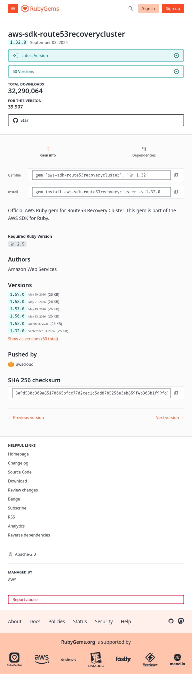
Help (126, 621)
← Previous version (26, 417)
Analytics (16, 526)
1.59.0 (17, 294)
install (13, 192)
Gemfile (14, 175)
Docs (35, 621)
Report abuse (25, 599)
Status (80, 621)
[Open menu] (13, 8)
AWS (12, 579)
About (15, 621)
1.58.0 (17, 301)
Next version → (169, 417)
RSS (11, 517)
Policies (56, 621)
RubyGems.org (78, 642)
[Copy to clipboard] (176, 175)
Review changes (23, 490)
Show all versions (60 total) (33, 339)
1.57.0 (17, 309)
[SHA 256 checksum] (91, 393)
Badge (14, 499)
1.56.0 (17, 316)
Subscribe (17, 508)
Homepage (18, 454)
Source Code (20, 472)
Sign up (173, 8)
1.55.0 (17, 323)
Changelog (18, 463)
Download (17, 481)
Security (104, 621)
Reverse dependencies (29, 535)
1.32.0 (17, 331)
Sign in (148, 8)
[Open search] (130, 8)
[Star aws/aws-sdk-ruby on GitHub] (96, 120)
